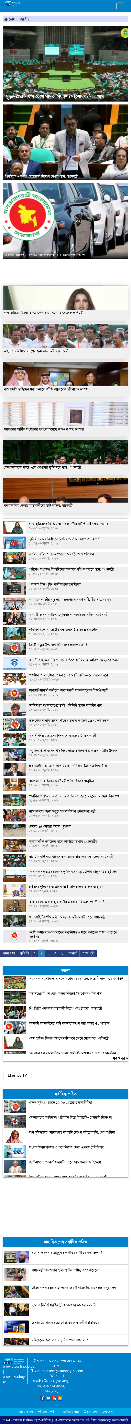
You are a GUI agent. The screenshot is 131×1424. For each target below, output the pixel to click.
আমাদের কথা (26, 1412)
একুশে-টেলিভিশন (42, 1420)
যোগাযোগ (107, 1412)
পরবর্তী (72, 953)
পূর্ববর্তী (24, 953)
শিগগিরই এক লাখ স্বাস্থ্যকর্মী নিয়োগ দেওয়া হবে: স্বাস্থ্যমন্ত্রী (41, 176)
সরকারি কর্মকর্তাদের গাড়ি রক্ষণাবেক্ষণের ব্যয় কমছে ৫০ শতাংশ (45, 255)
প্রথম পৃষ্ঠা (9, 953)
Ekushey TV (17, 1075)
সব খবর (120, 1058)
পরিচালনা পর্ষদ (47, 1412)
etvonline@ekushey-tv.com (62, 1371)
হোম (9, 19)
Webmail (57, 1376)
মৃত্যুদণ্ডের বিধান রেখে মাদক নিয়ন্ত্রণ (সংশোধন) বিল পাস (55, 97)
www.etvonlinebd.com (20, 1366)
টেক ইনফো (91, 1412)
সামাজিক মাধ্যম (69, 1412)
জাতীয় (25, 19)
